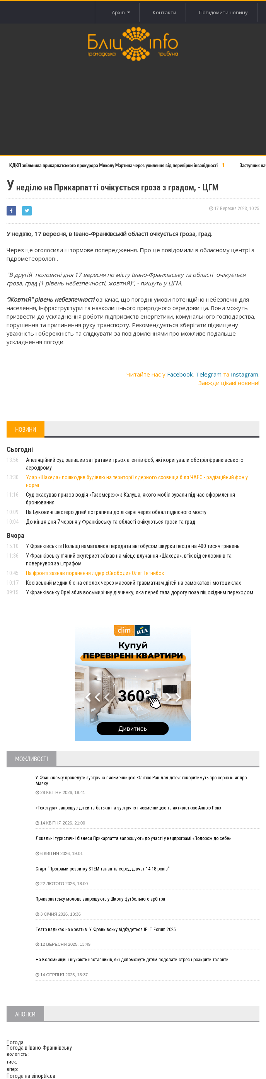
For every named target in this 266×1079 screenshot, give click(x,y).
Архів (120, 12)
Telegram (209, 374)
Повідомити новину (223, 12)
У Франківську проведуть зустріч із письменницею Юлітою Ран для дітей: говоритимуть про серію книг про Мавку (141, 781)
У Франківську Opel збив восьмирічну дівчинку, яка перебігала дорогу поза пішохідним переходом (139, 592)
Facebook (180, 374)
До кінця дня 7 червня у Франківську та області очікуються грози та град (110, 522)
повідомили (178, 250)
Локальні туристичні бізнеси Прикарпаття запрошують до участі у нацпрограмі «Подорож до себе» (133, 838)
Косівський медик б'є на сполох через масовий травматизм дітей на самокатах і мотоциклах (133, 583)
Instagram (244, 374)
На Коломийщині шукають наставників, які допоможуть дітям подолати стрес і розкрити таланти (132, 959)
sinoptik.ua (43, 1076)
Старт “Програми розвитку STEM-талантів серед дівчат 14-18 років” (102, 869)
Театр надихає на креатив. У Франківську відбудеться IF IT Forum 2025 (106, 929)
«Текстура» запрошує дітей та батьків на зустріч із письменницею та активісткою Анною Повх (128, 808)
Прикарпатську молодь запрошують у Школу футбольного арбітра (100, 899)
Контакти (164, 12)
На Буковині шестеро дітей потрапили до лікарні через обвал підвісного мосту (116, 512)
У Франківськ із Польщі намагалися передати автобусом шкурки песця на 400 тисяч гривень (133, 546)
